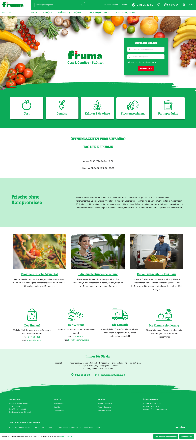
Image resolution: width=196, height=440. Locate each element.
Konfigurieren (186, 436)
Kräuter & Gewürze (97, 107)
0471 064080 (78, 336)
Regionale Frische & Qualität (39, 274)
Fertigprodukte (168, 107)
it (10, 12)
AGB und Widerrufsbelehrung (70, 427)
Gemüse (62, 107)
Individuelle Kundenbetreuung (98, 274)
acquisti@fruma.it (34, 340)
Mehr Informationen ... (66, 436)
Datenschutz (100, 427)
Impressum (88, 427)
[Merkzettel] (159, 4)
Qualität (56, 407)
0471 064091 (34, 337)
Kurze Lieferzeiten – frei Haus (156, 274)
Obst (26, 107)
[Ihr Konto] (187, 5)
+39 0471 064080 (19, 409)
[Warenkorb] (171, 5)
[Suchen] (82, 4)
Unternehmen (58, 404)
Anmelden (145, 68)
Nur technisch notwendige (166, 436)
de (5, 13)
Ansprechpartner (104, 407)
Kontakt (125, 5)
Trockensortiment (133, 107)
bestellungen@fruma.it (78, 340)
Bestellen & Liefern (111, 5)
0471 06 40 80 (145, 5)
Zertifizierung (58, 410)
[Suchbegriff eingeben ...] (57, 4)
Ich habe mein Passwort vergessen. (142, 62)
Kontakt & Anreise (105, 404)
